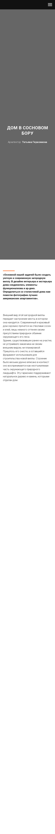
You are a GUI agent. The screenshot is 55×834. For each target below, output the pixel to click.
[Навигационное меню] (50, 4)
